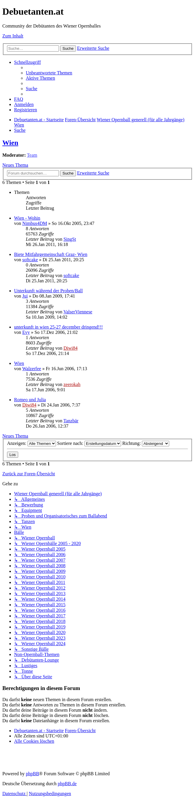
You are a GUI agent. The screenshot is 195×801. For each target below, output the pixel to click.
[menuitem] (49, 72)
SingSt (69, 239)
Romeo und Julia (30, 399)
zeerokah (71, 384)
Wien (10, 142)
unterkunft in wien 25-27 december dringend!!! (58, 327)
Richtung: (145, 443)
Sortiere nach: (89, 443)
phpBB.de (67, 783)
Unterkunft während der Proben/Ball (48, 290)
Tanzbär (70, 420)
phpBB (32, 773)
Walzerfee (31, 368)
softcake (30, 259)
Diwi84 (70, 348)
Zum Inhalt (12, 35)
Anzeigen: (31, 443)
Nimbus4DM (34, 223)
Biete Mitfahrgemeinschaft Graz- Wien (50, 254)
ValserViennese (77, 311)
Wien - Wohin (27, 218)
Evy (26, 332)
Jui (25, 295)
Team (32, 155)
